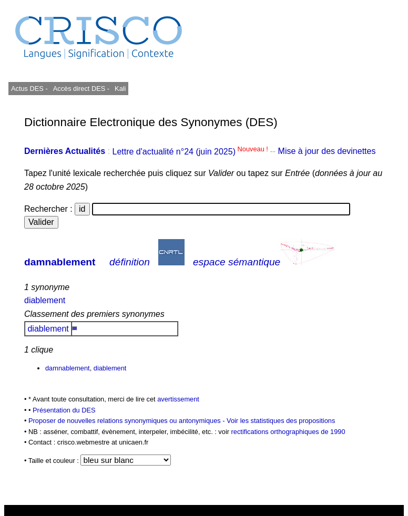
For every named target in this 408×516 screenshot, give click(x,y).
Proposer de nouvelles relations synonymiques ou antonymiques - (127, 421)
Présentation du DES (64, 410)
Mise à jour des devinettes (327, 151)
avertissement (178, 399)
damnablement (59, 261)
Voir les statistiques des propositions (281, 421)
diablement (44, 300)
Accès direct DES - (81, 88)
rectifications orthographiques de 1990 (288, 432)
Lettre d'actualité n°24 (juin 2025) (191, 151)
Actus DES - (29, 88)
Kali (120, 88)
